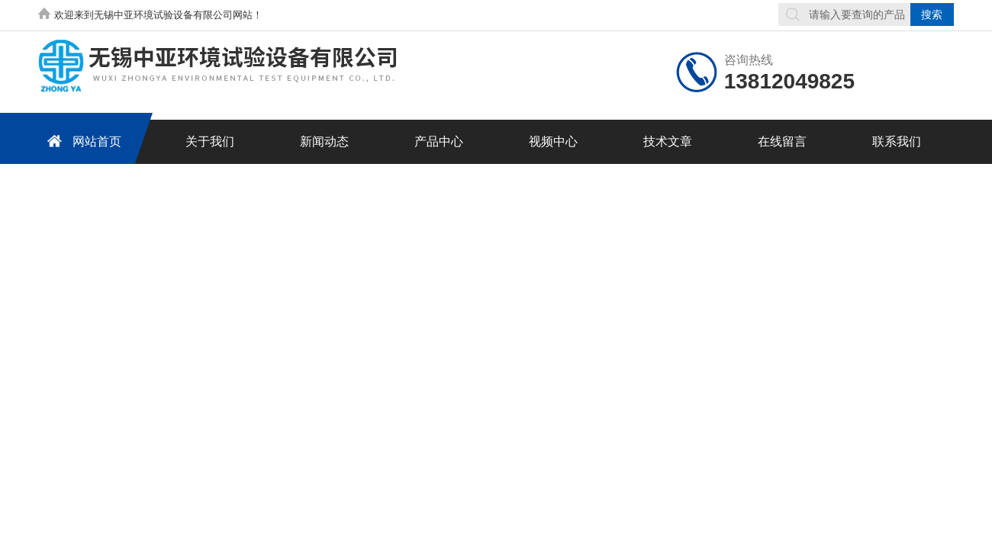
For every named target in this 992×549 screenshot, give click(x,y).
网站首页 (81, 141)
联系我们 (896, 141)
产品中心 (438, 141)
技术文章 (667, 141)
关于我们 (209, 141)
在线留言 (782, 141)
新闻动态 (324, 141)
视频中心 (553, 141)
